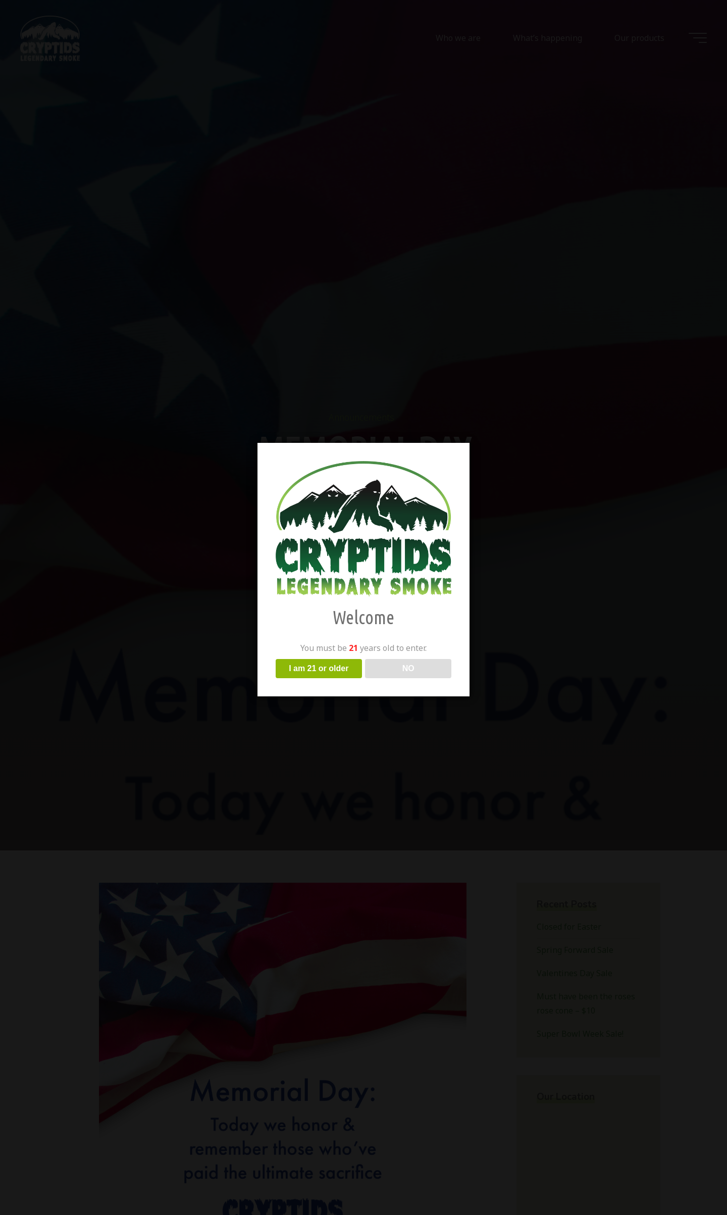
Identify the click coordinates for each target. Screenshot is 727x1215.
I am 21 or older (318, 668)
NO (408, 668)
